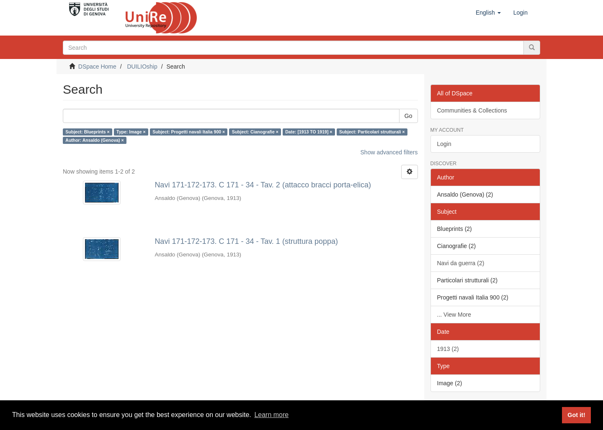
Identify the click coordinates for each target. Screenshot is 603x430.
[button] (488, 12)
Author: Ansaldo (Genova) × (94, 140)
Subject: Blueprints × (87, 131)
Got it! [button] (576, 415)
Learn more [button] (271, 414)
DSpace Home (97, 66)
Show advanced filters (389, 152)
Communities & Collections (472, 110)
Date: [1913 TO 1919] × (308, 131)
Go (408, 116)
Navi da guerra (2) (460, 263)
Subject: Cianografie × (255, 131)
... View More (454, 314)
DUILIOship (142, 66)
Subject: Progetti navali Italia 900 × (188, 131)
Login (444, 144)
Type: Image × (131, 131)
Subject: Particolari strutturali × (372, 131)
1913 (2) (448, 349)
